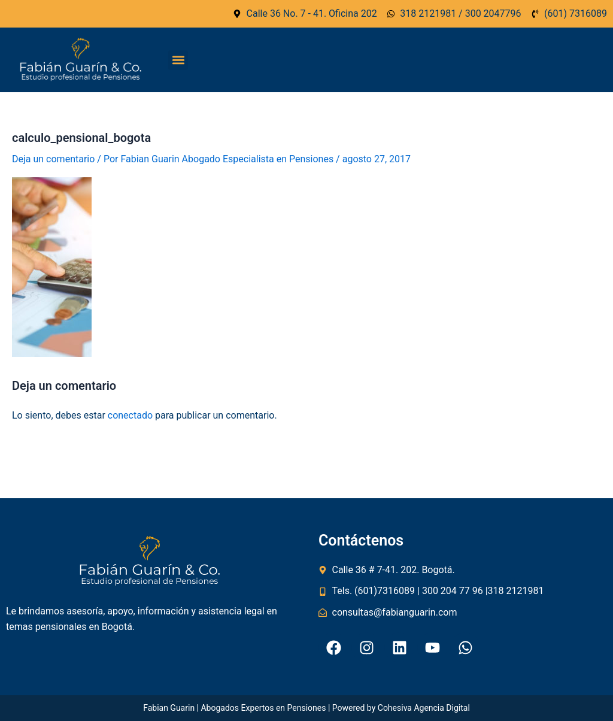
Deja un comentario (53, 159)
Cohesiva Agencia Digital (424, 708)
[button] (178, 60)
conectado (130, 415)
